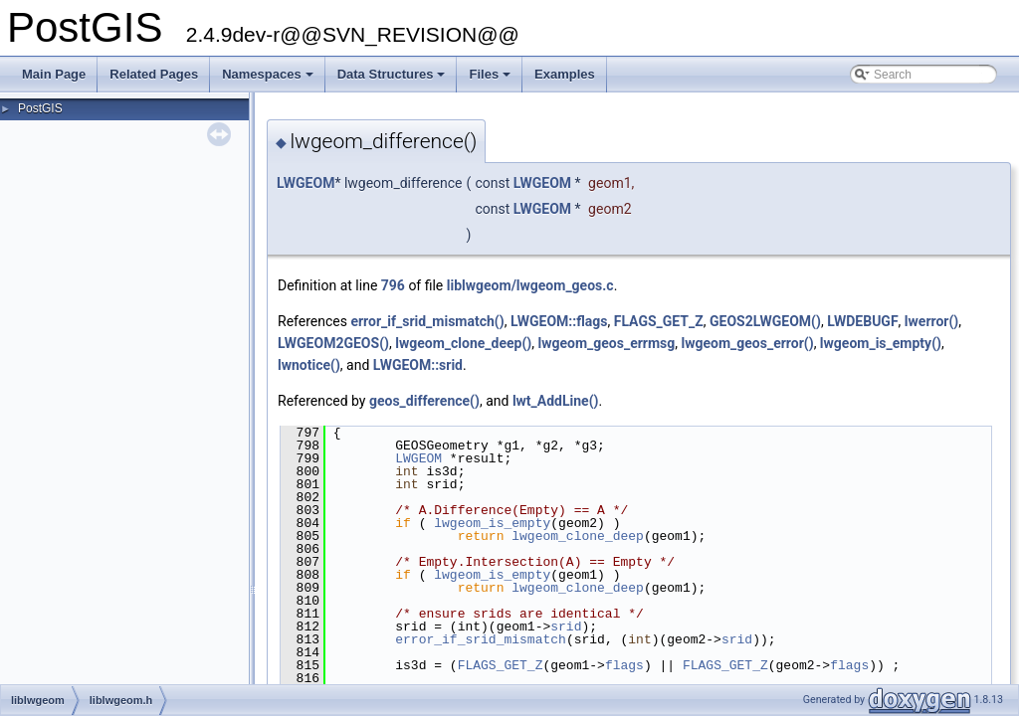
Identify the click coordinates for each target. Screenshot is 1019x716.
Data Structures (393, 79)
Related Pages (153, 74)
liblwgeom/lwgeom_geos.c (530, 285)
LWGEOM (305, 183)
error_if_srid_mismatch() (427, 321)
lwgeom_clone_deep (577, 536)
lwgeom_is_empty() (880, 343)
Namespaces (269, 79)
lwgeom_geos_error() (748, 343)
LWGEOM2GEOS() (333, 343)
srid (565, 626)
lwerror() (931, 321)
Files (491, 79)
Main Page (54, 74)
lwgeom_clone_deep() (463, 343)
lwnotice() (309, 365)
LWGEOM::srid (418, 365)
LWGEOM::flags (559, 321)
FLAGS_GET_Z (659, 321)
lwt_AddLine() (555, 401)
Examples (564, 74)
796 (393, 285)
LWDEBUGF (862, 321)
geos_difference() (424, 401)
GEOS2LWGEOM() (765, 321)
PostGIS (40, 108)
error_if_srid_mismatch (480, 639)
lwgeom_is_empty (492, 523)
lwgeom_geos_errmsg (606, 343)
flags (624, 665)
